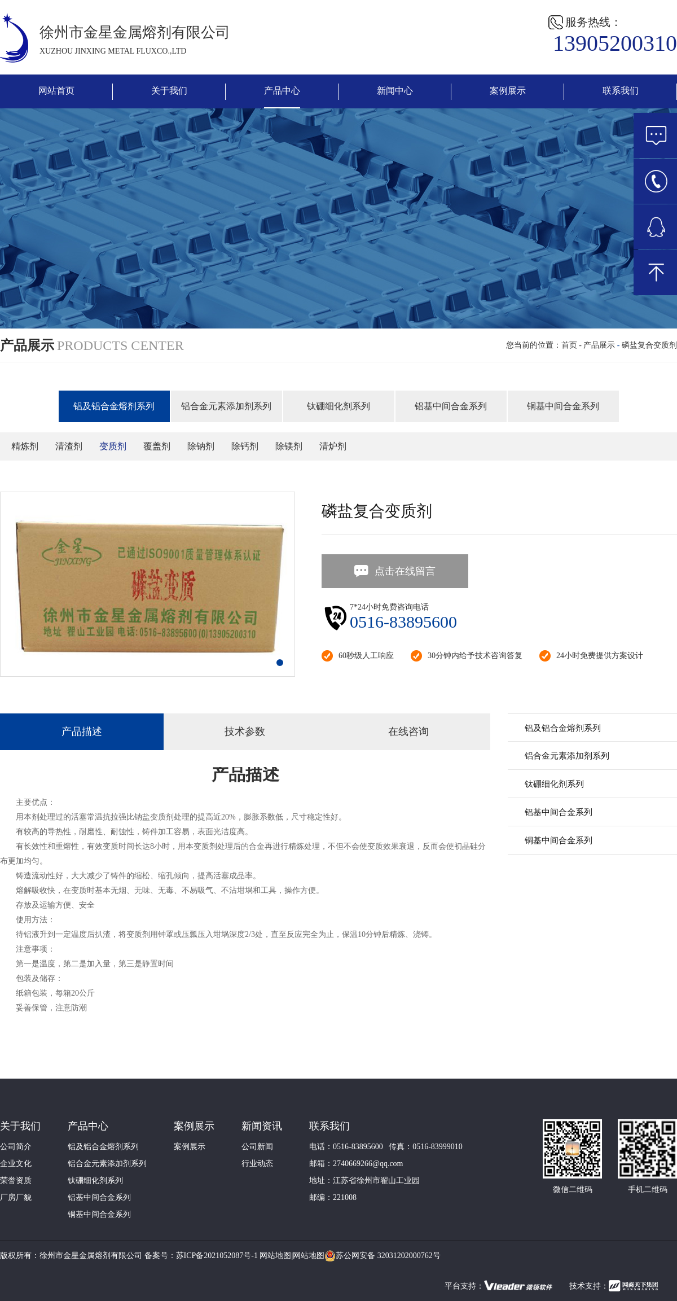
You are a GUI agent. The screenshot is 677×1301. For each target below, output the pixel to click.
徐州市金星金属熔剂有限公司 (90, 1255)
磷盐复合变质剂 (649, 345)
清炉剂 (332, 446)
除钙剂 (244, 446)
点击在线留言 (394, 571)
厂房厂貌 (16, 1197)
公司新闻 (257, 1146)
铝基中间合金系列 (451, 406)
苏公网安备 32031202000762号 (382, 1255)
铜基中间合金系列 (563, 406)
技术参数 (245, 731)
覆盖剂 (156, 446)
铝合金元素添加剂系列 (226, 406)
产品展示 (599, 345)
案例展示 (189, 1146)
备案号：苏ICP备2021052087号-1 (201, 1255)
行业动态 (257, 1163)
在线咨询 (408, 731)
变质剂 (112, 446)
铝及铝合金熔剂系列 (114, 406)
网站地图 (275, 1255)
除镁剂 (288, 446)
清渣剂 (68, 446)
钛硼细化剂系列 (338, 406)
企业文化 (16, 1163)
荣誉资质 (16, 1180)
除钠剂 (200, 446)
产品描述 (81, 731)
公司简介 (16, 1146)
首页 (569, 345)
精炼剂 (24, 446)
